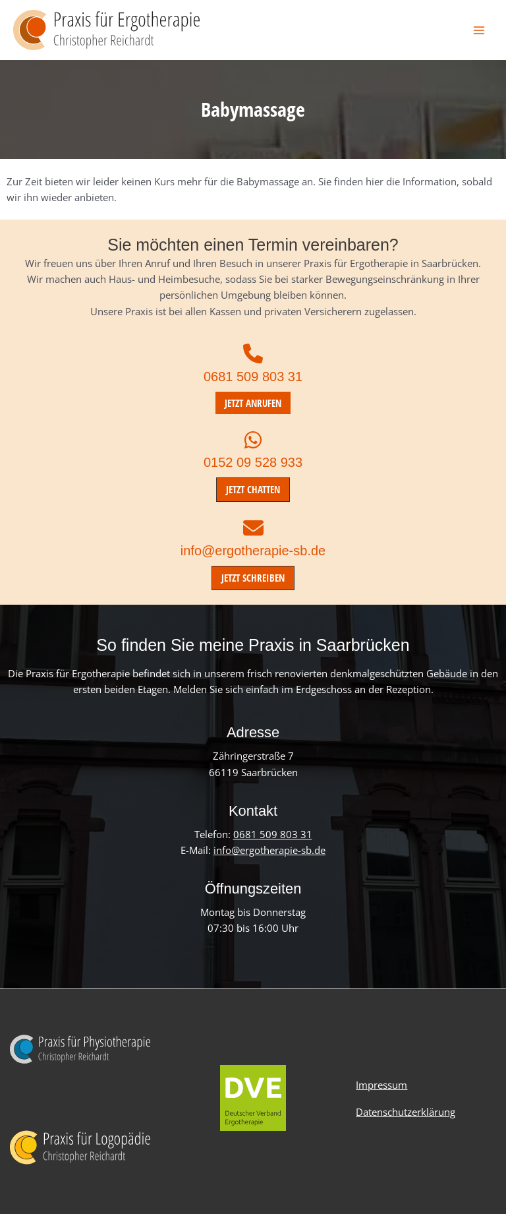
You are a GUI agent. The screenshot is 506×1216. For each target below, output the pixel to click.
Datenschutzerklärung (405, 1113)
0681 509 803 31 (253, 378)
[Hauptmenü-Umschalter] (479, 31)
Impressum (381, 1087)
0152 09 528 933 (253, 465)
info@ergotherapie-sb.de (253, 552)
